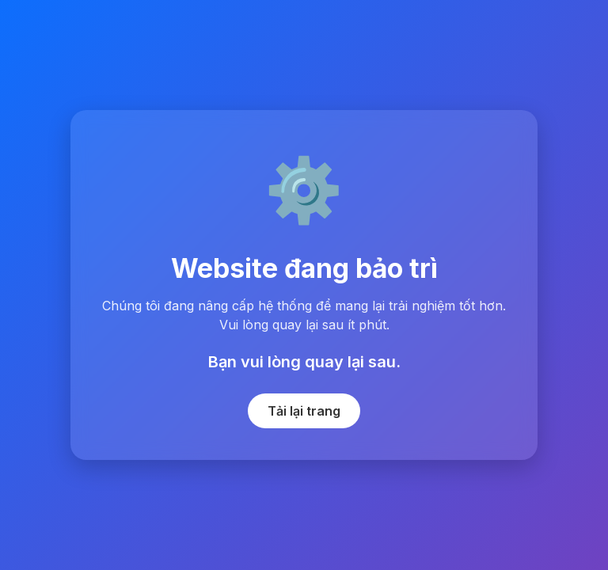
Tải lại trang (304, 411)
